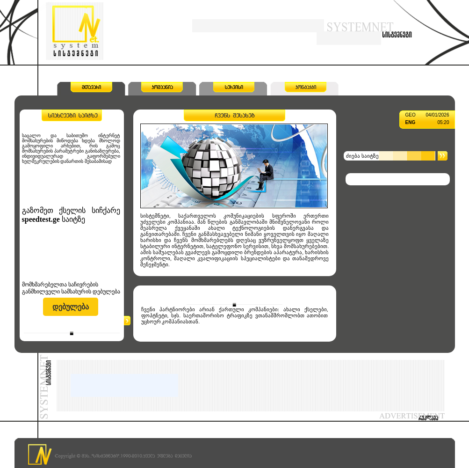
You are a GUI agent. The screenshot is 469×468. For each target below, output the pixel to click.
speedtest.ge (41, 219)
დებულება (70, 307)
